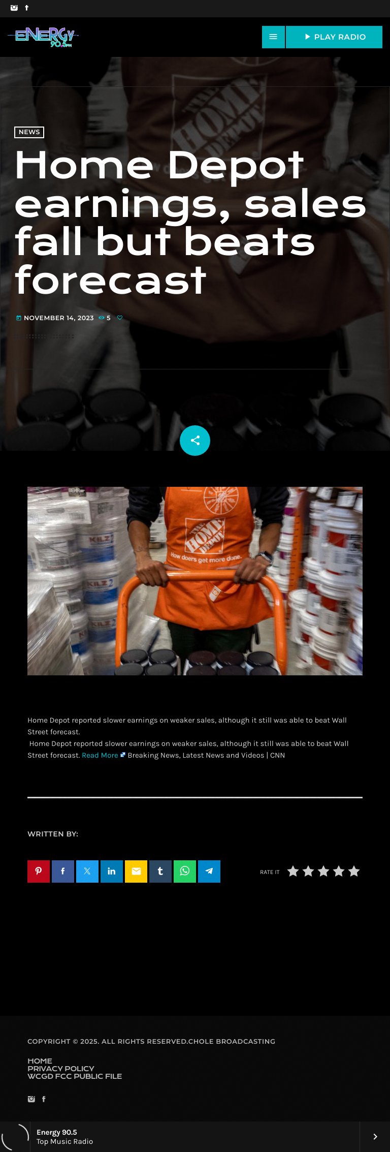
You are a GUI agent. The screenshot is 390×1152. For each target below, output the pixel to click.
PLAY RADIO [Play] (334, 37)
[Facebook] (26, 8)
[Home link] (43, 37)
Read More (100, 755)
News (29, 132)
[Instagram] (14, 8)
